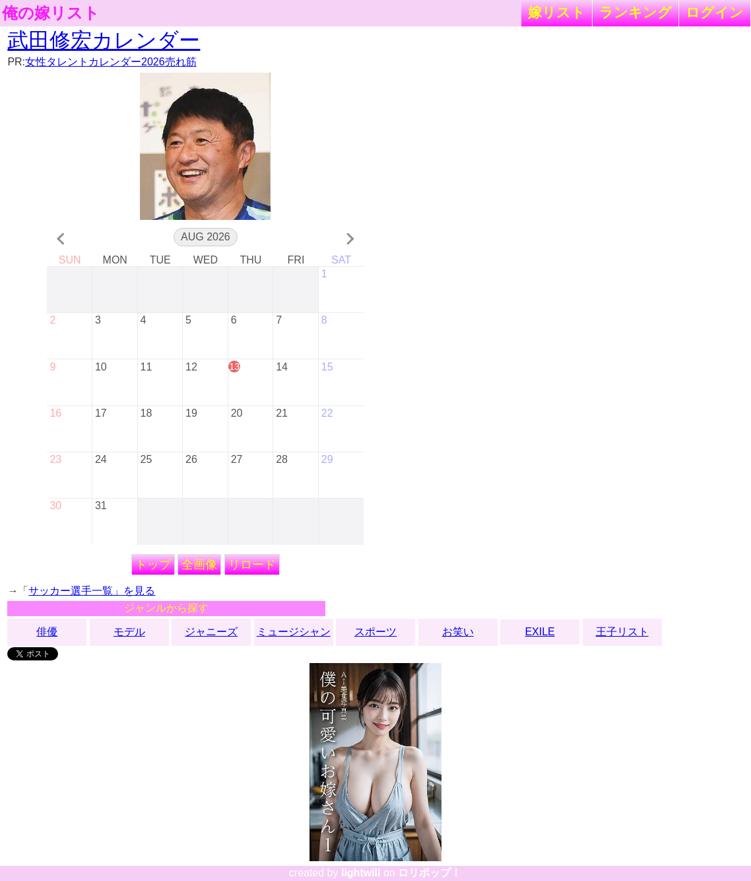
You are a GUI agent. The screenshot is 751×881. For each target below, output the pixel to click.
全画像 (199, 564)
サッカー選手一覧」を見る (91, 590)
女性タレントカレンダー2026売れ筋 (111, 61)
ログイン (715, 12)
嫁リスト (556, 12)
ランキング (635, 12)
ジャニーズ (211, 631)
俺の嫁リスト (51, 13)
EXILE (539, 631)
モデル (129, 631)
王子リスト (622, 631)
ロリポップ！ (429, 872)
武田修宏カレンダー (103, 40)
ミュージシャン (294, 631)
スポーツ (375, 631)
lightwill (361, 872)
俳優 (46, 631)
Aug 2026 (205, 236)
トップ (153, 564)
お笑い (458, 631)
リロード (252, 564)
